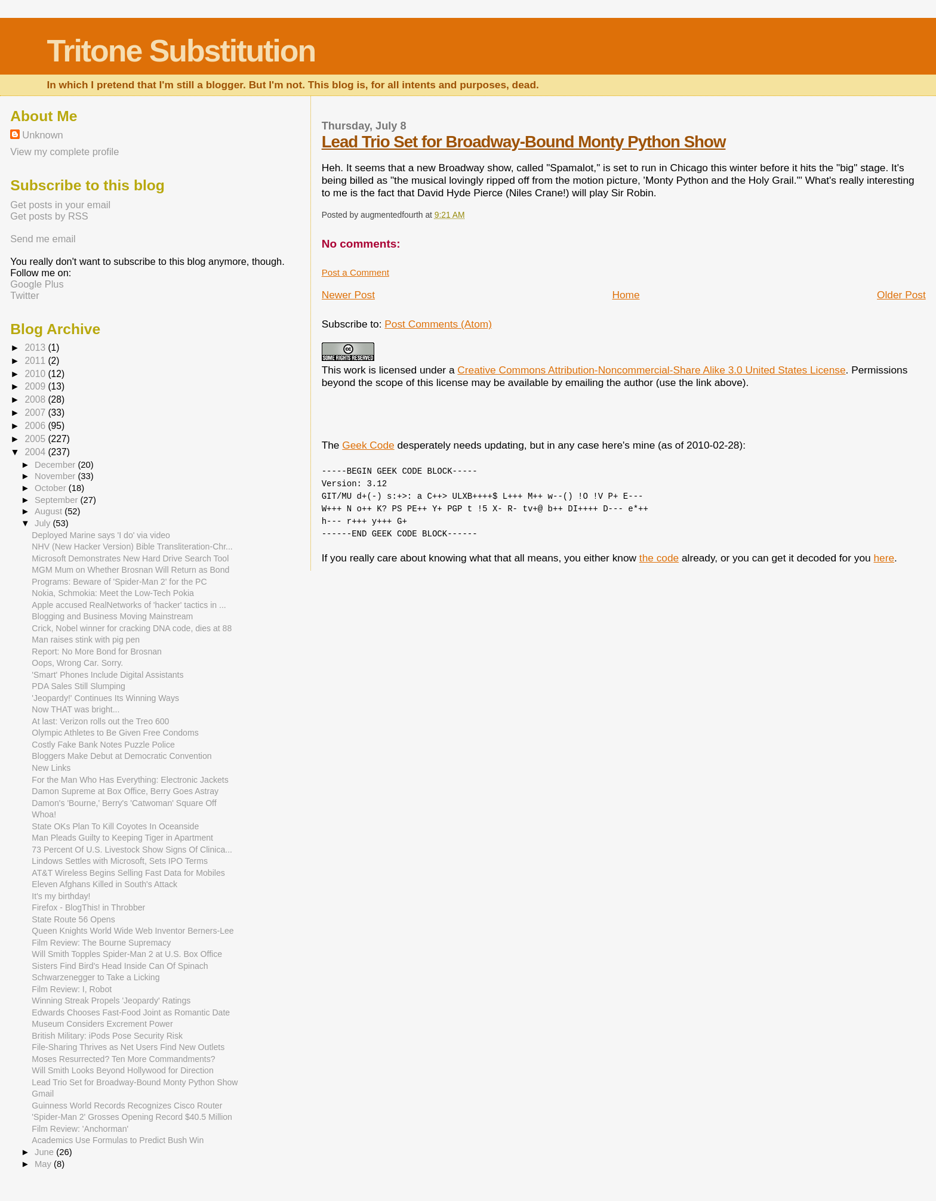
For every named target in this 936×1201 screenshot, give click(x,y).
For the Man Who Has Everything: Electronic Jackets (130, 780)
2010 (36, 374)
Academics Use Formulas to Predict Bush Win (118, 1140)
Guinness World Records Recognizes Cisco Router (127, 1105)
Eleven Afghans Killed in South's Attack (104, 884)
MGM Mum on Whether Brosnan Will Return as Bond (130, 570)
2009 (36, 386)
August (49, 511)
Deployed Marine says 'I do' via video (101, 535)
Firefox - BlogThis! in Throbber (88, 907)
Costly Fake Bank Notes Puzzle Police (103, 744)
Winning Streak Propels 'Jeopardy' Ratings (111, 1000)
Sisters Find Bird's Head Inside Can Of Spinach (120, 966)
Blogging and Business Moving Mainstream (112, 616)
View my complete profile (64, 151)
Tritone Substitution (181, 50)
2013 (36, 347)
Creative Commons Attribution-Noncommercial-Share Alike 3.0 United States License (651, 370)
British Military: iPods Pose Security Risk (107, 1036)
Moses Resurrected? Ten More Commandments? (123, 1059)
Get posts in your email (60, 204)
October (52, 488)
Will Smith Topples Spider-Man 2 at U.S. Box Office (127, 954)
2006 (36, 426)
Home (625, 295)
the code (659, 558)
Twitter (24, 295)
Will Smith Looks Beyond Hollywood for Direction (122, 1070)
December (56, 465)
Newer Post (348, 295)
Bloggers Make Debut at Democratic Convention (121, 756)
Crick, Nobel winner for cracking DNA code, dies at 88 (132, 628)
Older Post (901, 295)
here (883, 558)
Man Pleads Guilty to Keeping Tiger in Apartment (122, 837)
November (56, 476)
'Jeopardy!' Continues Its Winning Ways (105, 698)
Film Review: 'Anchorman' (80, 1129)
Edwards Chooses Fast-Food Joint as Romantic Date (131, 1012)
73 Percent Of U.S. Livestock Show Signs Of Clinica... (132, 849)
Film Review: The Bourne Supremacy (101, 942)
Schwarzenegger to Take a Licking (95, 977)
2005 (36, 439)
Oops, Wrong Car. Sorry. (77, 663)
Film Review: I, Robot (72, 989)
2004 (36, 452)
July (44, 523)
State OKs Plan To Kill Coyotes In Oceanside (115, 826)
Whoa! (44, 814)
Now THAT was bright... (75, 709)
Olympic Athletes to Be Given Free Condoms (115, 732)
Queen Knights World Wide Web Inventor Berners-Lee (132, 931)
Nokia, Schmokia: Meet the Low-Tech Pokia (113, 593)
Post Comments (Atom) (438, 324)
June (45, 1152)
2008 (36, 399)
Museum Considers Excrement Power (102, 1024)
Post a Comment (355, 272)
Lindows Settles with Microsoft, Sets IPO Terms (120, 861)
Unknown (42, 134)
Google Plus (36, 284)
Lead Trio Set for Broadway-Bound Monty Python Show (524, 141)
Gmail (43, 1093)
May (44, 1164)
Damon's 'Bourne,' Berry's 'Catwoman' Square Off (124, 803)
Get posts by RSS (49, 216)
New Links (51, 768)
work (355, 370)
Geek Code (368, 445)
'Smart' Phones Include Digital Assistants (107, 675)
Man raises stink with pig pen (86, 639)
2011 (36, 361)
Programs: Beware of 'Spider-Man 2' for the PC (119, 581)
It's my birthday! (61, 896)
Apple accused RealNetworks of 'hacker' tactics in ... (129, 605)
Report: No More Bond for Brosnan (97, 651)
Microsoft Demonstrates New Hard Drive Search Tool (130, 558)
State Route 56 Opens (73, 919)
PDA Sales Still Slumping (78, 686)
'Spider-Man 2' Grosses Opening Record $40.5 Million (132, 1117)
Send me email (42, 238)
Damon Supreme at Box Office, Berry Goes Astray (125, 791)
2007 (36, 412)
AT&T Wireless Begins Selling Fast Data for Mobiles (128, 873)
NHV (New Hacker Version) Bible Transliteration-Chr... (132, 546)
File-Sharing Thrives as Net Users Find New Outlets (128, 1047)
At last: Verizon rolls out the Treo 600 (100, 721)
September (58, 500)
